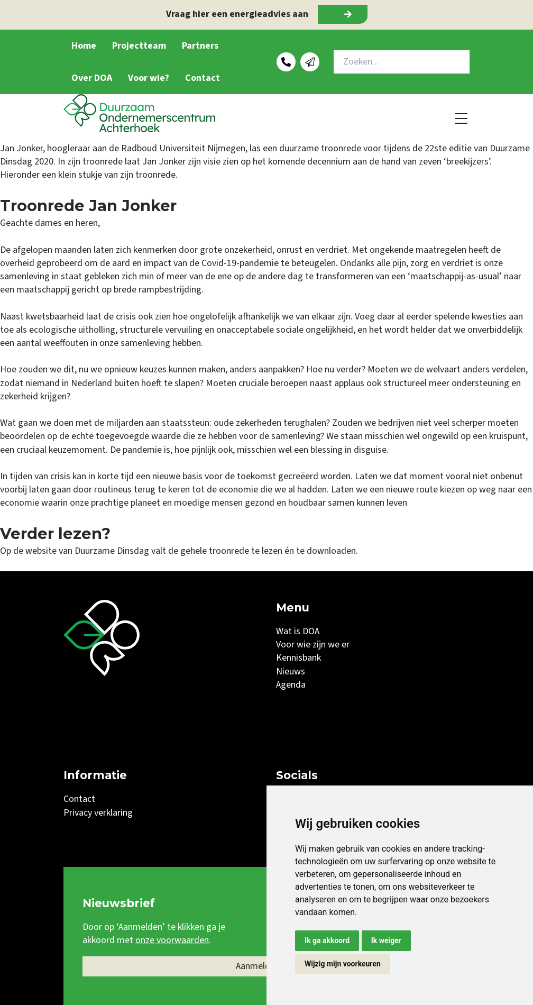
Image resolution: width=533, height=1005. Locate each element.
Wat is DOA (297, 631)
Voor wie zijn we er (313, 644)
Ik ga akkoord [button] (327, 940)
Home (83, 45)
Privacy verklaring (98, 812)
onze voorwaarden (172, 940)
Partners (200, 45)
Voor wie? (148, 78)
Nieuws (290, 671)
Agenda (291, 684)
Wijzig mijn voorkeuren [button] (343, 964)
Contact (202, 78)
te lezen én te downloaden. (304, 551)
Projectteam (139, 45)
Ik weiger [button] (386, 940)
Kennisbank (298, 657)
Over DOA (91, 78)
